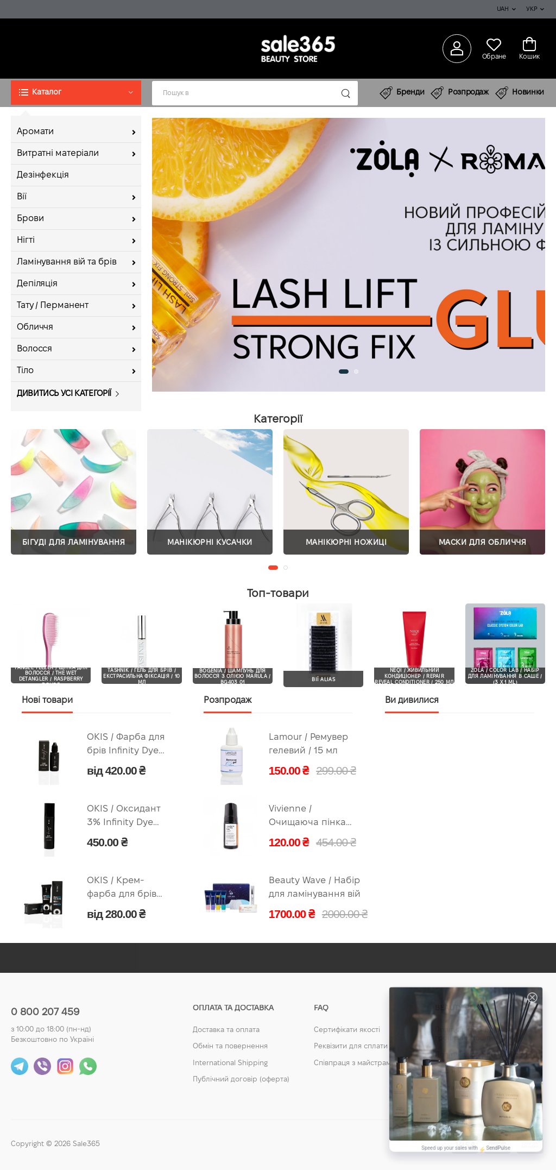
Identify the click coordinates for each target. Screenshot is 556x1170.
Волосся (34, 349)
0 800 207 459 (45, 1012)
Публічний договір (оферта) (241, 1080)
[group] (348, 255)
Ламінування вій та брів (66, 262)
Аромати (35, 132)
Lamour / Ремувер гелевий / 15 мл (308, 744)
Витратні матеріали (58, 153)
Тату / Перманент (53, 305)
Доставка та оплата (226, 1030)
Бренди (402, 92)
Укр (531, 9)
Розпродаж (460, 92)
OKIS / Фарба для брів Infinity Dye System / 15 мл (126, 745)
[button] (76, 92)
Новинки (519, 92)
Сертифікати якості (347, 1030)
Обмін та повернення (230, 1046)
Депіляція (37, 284)
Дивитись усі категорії (64, 394)
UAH (503, 9)
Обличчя (35, 327)
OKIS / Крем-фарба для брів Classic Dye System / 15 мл (121, 889)
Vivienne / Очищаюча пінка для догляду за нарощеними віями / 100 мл (307, 817)
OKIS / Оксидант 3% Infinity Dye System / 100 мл (124, 817)
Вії (22, 197)
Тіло (25, 371)
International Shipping (230, 1063)
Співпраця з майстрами (354, 1063)
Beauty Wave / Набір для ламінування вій (315, 887)
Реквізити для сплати (351, 1046)
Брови (30, 219)
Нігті (25, 240)
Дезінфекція (43, 175)
